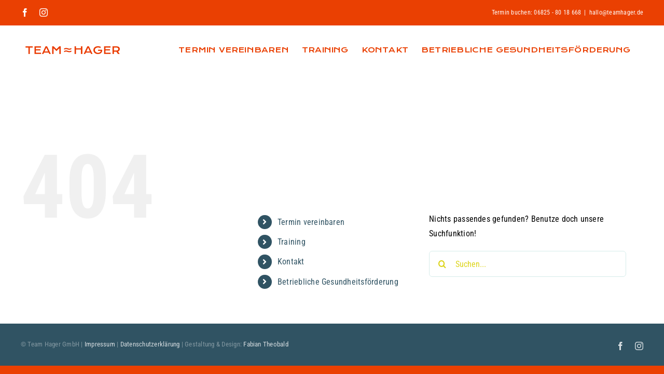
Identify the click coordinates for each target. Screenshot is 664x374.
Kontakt (291, 261)
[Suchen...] (527, 264)
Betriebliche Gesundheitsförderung (338, 282)
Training (292, 242)
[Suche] (442, 264)
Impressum (100, 344)
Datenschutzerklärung (150, 344)
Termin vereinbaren (311, 222)
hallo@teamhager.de (616, 12)
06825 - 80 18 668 (557, 12)
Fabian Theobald (265, 344)
